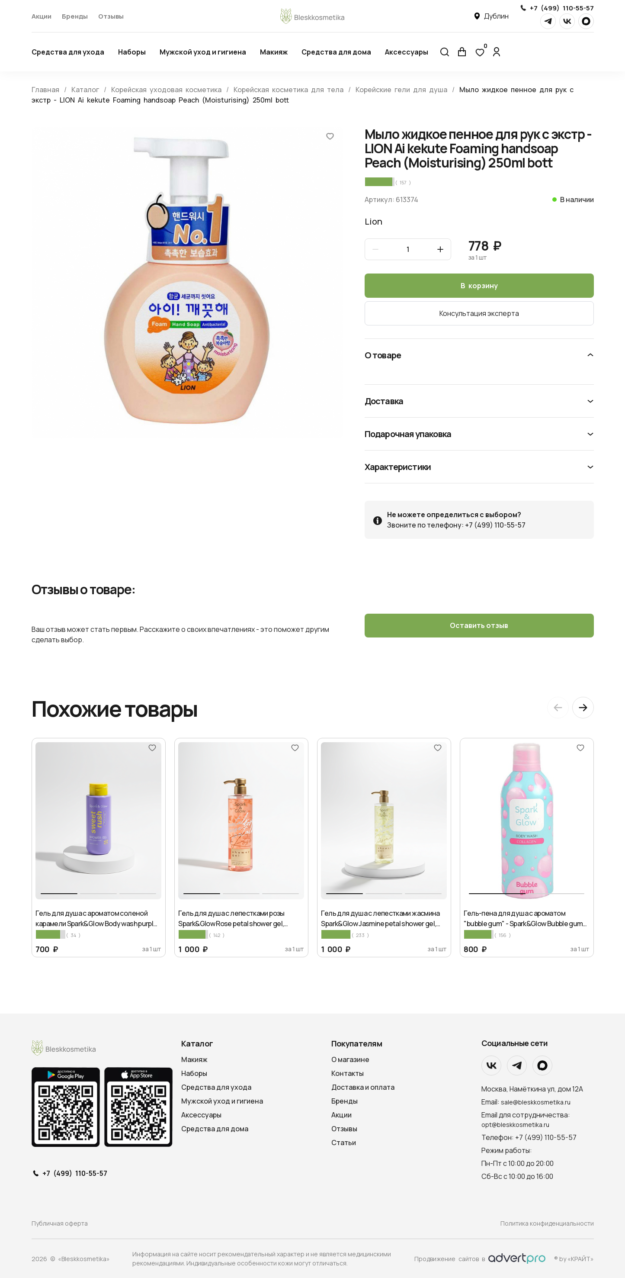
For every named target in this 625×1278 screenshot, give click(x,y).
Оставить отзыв (479, 626)
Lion (373, 221)
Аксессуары (406, 52)
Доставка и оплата (362, 1087)
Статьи (343, 1142)
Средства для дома (336, 52)
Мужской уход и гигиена (203, 52)
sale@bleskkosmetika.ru (536, 1102)
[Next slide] (583, 707)
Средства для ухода (68, 52)
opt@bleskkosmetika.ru (515, 1124)
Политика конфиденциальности (547, 1223)
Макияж (274, 52)
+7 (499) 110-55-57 (562, 8)
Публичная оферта (60, 1223)
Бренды (75, 16)
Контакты (347, 1073)
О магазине (350, 1059)
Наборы (132, 52)
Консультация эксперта (479, 313)
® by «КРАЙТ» (574, 1258)
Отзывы (111, 16)
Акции (41, 16)
